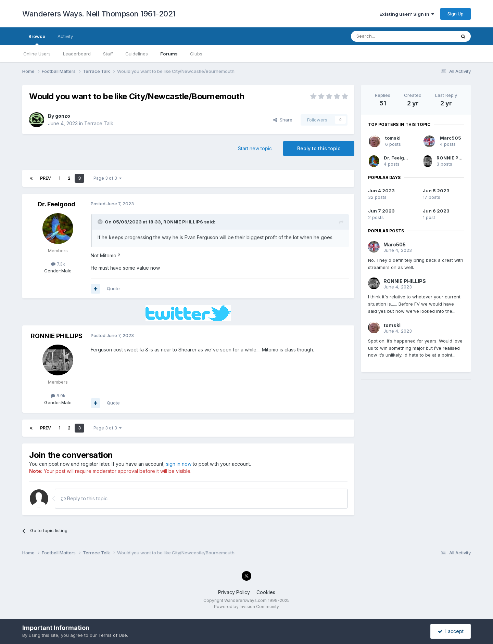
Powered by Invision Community (246, 606)
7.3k (58, 264)
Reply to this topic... (86, 498)
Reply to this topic (318, 148)
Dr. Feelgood (56, 204)
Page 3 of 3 (107, 178)
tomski (393, 138)
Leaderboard (77, 53)
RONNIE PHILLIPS (183, 221)
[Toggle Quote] (101, 221)
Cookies (265, 592)
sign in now (178, 464)
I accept (451, 631)
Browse (36, 39)
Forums (169, 53)
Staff (108, 53)
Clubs (196, 53)
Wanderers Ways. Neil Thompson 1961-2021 (99, 13)
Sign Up (455, 13)
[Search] (386, 36)
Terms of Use (112, 635)
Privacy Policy (234, 592)
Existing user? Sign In (406, 14)
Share (282, 120)
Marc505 (450, 138)
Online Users (37, 53)
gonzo (62, 116)
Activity (65, 36)
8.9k (58, 395)
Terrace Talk (98, 123)
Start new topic (255, 148)
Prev (45, 178)
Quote (113, 288)
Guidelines (136, 53)
